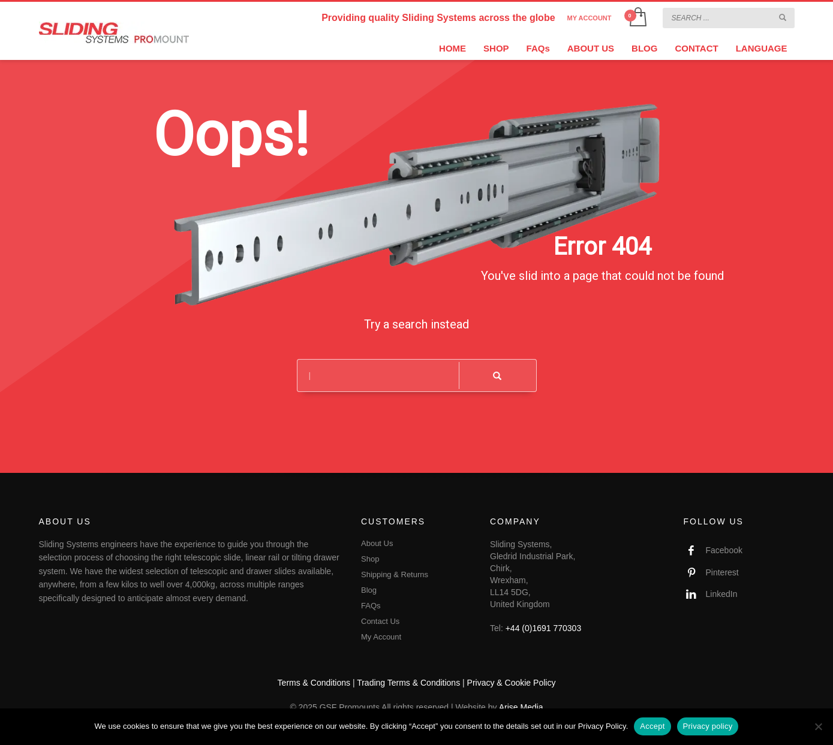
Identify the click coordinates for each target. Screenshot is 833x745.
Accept (652, 726)
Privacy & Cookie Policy (511, 682)
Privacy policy (708, 726)
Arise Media (521, 707)
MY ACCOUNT (589, 18)
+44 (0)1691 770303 (544, 628)
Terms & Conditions (314, 682)
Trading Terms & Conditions (408, 682)
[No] (818, 726)
